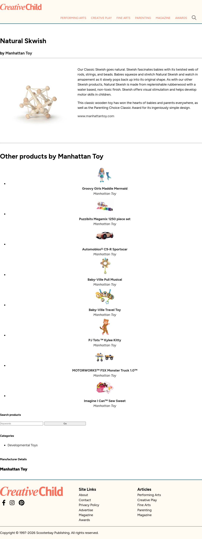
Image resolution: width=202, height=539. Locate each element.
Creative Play (101, 18)
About (83, 495)
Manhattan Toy (18, 53)
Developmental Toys (23, 445)
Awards (181, 18)
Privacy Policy (89, 505)
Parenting (143, 18)
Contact (85, 500)
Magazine (163, 18)
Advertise (86, 510)
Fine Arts (123, 18)
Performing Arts (73, 18)
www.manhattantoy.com (96, 116)
